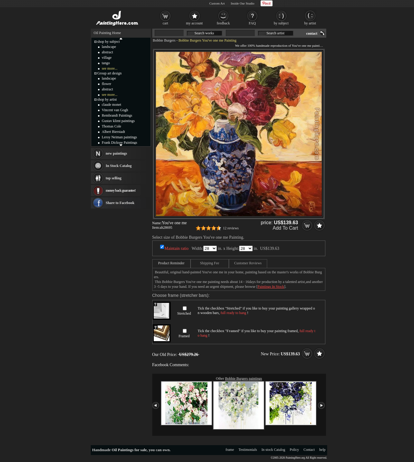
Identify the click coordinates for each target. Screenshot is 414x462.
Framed (184, 336)
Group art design (109, 73)
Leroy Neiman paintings (119, 137)
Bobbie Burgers (164, 40)
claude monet (111, 104)
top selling (114, 178)
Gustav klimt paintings (118, 121)
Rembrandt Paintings (117, 115)
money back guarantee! (121, 190)
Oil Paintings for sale (129, 450)
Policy (294, 450)
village (107, 57)
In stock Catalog (273, 450)
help (322, 450)
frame (230, 450)
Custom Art (217, 3)
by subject (281, 23)
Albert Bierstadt (113, 132)
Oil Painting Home (107, 33)
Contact (309, 450)
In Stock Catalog (119, 166)
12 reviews (231, 228)
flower (106, 84)
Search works (204, 33)
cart (165, 23)
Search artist (276, 33)
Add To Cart (285, 228)
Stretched (184, 313)
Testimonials (248, 450)
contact (311, 33)
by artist (310, 23)
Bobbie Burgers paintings (243, 378)
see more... (110, 68)
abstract (107, 52)
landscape (109, 47)
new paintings (116, 153)
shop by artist (107, 99)
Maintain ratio (177, 248)
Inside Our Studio (242, 3)
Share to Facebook (120, 203)
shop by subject (108, 41)
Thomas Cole (111, 126)
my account (194, 23)
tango (106, 63)
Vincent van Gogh (115, 110)
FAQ (252, 23)
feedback (223, 23)
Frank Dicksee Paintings (119, 142)
